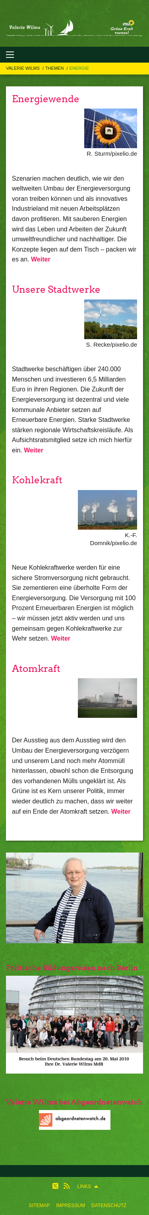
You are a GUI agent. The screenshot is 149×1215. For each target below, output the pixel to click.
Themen (55, 68)
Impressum (70, 1205)
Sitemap (39, 1205)
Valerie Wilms (23, 68)
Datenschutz (108, 1205)
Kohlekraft (37, 480)
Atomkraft (36, 668)
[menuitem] (39, 1205)
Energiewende (45, 99)
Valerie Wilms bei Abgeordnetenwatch (74, 1102)
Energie (79, 68)
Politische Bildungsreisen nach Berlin (72, 967)
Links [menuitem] (84, 1186)
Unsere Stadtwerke (56, 289)
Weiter (40, 259)
